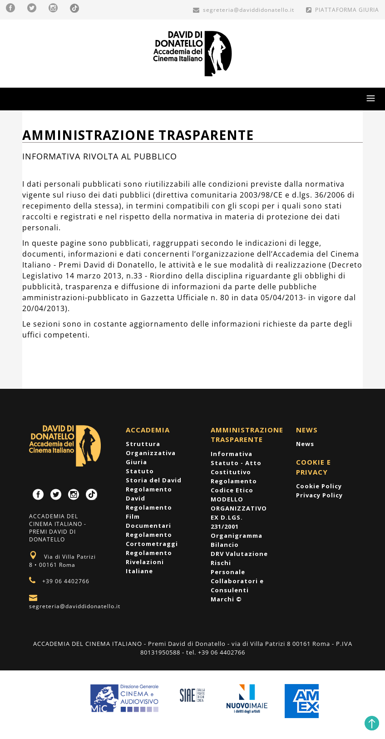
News (305, 444)
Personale (228, 572)
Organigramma (236, 535)
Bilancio (225, 545)
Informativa (231, 454)
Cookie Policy (319, 486)
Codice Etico (232, 490)
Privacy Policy (319, 495)
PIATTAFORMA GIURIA (342, 10)
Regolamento (234, 481)
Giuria (136, 462)
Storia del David (154, 480)
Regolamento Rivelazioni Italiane (149, 562)
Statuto (140, 471)
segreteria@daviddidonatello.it (243, 10)
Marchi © (226, 599)
